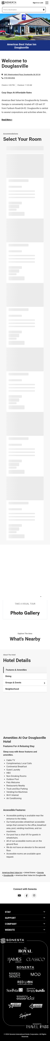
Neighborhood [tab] (12, 689)
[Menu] (46, 3)
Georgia (40, 872)
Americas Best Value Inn (12, 872)
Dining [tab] (8, 676)
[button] (24, 9)
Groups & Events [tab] (25, 682)
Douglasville (8, 875)
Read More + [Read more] (7, 120)
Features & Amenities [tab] (16, 670)
